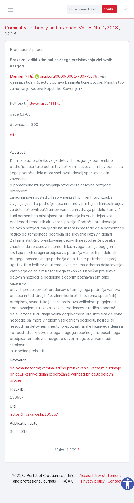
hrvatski (109, 9)
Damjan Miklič (22, 76)
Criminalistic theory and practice (40, 28)
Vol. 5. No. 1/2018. (99, 28)
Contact (115, 481)
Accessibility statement (100, 475)
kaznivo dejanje (38, 374)
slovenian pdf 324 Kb (45, 104)
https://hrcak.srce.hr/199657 (34, 414)
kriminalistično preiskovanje (65, 368)
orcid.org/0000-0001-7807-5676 (68, 76)
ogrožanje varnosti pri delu (76, 374)
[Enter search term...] (84, 9)
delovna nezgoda (25, 368)
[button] (124, 9)
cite (13, 134)
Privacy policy (93, 481)
